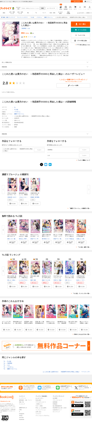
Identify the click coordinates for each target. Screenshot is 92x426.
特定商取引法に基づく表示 (60, 408)
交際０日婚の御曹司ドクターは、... (46, 236)
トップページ (22, 398)
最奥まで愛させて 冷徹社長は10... (23, 277)
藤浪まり (16, 238)
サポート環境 (39, 406)
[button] (12, 203)
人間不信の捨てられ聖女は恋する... (80, 277)
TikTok (20, 415)
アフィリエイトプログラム (42, 415)
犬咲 (66, 280)
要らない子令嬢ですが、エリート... (57, 236)
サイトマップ (56, 411)
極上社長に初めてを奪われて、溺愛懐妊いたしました (73, 324)
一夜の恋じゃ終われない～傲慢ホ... (23, 236)
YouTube (21, 417)
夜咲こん (62, 238)
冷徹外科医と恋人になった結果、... (34, 194)
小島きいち (85, 238)
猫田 (31, 280)
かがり (14, 197)
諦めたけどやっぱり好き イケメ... (34, 236)
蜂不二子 (26, 238)
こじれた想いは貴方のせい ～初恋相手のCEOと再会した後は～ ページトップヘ (66, 371)
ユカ (28, 28)
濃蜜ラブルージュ (19, 114)
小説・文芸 (52, 12)
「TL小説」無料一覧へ (83, 247)
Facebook (21, 419)
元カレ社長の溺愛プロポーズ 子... (11, 236)
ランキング (22, 404)
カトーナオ (27, 197)
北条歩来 (9, 197)
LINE (20, 409)
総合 (4, 12)
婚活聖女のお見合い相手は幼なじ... (46, 277)
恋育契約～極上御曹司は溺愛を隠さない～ (28, 323)
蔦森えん (61, 280)
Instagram (21, 413)
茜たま (9, 280)
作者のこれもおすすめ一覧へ (82, 334)
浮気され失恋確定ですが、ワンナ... (11, 194)
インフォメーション (41, 410)
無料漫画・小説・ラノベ (25, 400)
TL (36, 12)
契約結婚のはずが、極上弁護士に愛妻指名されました (17, 324)
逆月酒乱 (37, 197)
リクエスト (38, 413)
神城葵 (32, 197)
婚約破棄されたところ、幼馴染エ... (23, 194)
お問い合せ (38, 411)
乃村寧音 (23, 28)
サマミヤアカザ (86, 280)
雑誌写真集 (68, 12)
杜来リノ (78, 280)
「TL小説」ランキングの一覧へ (81, 293)
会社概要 (55, 398)
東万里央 (44, 238)
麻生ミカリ (10, 238)
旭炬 (35, 280)
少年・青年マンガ (12, 12)
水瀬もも (78, 238)
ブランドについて (57, 400)
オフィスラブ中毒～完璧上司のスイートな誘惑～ (6, 324)
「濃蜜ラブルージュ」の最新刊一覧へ (79, 208)
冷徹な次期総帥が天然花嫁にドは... (80, 236)
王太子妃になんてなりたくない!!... (57, 277)
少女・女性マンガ (20, 12)
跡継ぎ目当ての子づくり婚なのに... (69, 236)
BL (28, 12)
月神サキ (55, 280)
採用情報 (55, 402)
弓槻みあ (71, 238)
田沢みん (21, 238)
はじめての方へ (81, 12)
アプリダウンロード (41, 402)
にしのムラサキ (23, 280)
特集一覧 (21, 402)
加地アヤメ (33, 238)
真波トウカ (45, 280)
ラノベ (44, 12)
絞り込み (18, 8)
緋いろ (50, 280)
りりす (66, 238)
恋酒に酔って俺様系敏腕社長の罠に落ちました (39, 323)
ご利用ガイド (89, 12)
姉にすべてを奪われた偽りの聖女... (69, 277)
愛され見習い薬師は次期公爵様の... (11, 277)
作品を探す (38, 400)
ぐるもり (21, 197)
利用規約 (55, 404)
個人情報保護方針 (57, 406)
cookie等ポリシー (57, 410)
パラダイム (17, 111)
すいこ (70, 280)
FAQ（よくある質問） (41, 408)
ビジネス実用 (60, 12)
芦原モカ (39, 238)
